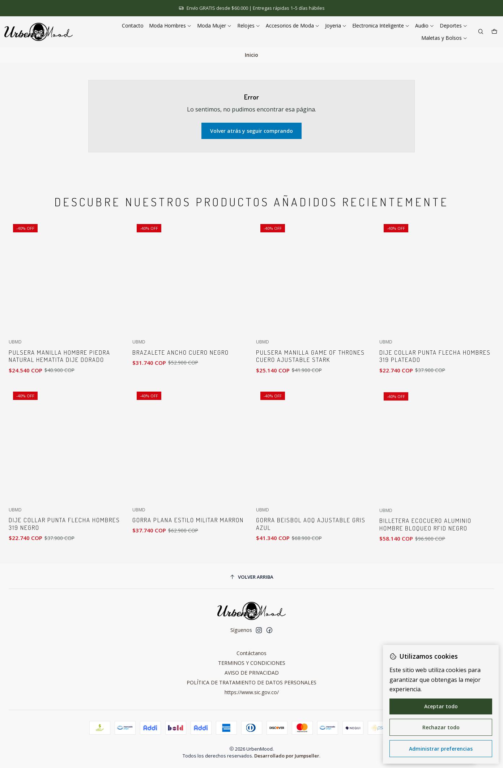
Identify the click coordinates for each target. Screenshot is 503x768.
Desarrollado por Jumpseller (286, 755)
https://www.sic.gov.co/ (252, 692)
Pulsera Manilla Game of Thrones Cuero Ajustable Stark (310, 384)
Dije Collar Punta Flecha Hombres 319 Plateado (435, 391)
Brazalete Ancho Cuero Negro (180, 370)
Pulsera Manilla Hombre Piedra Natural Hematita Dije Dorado (59, 366)
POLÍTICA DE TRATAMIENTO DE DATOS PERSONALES (251, 682)
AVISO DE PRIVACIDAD (252, 672)
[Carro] (494, 32)
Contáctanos (251, 653)
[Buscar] (480, 32)
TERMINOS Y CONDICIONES (251, 662)
